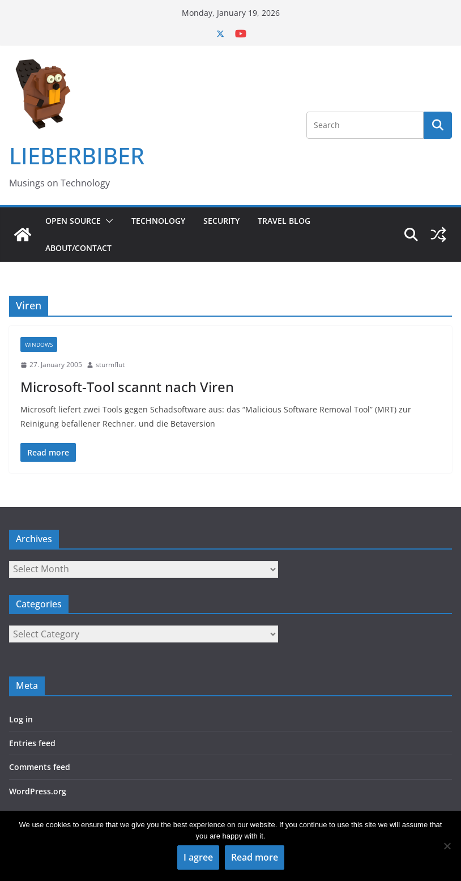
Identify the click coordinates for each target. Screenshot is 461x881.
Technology (158, 220)
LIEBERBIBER (76, 155)
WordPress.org (37, 791)
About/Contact (78, 247)
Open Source (73, 220)
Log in (21, 719)
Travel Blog (284, 220)
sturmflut (110, 364)
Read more (254, 857)
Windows (39, 344)
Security (221, 220)
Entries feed (32, 743)
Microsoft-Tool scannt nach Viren (127, 386)
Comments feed (39, 766)
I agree (198, 857)
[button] (107, 221)
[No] (447, 846)
